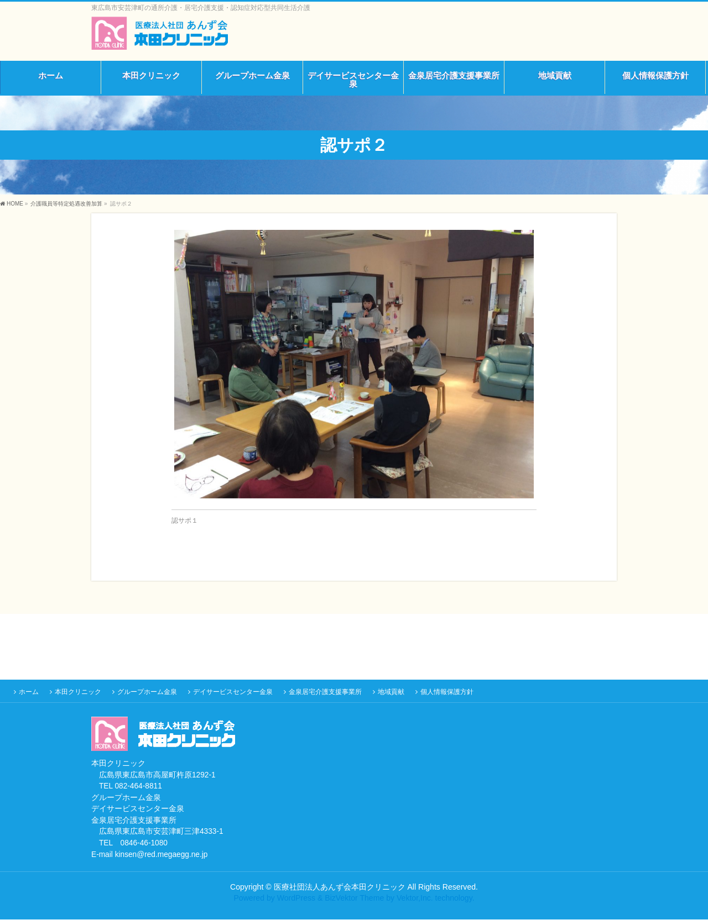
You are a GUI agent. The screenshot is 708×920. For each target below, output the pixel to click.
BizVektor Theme (354, 898)
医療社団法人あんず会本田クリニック (339, 887)
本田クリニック (78, 692)
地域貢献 (391, 692)
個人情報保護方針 (446, 692)
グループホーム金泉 (147, 692)
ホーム (29, 692)
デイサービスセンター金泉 (233, 692)
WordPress (296, 898)
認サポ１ (184, 520)
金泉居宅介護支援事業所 (325, 692)
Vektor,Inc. (415, 898)
